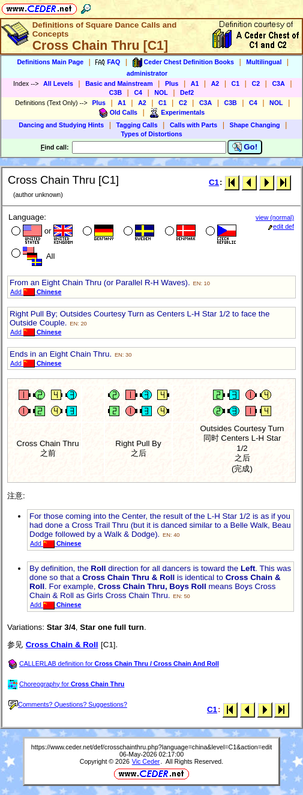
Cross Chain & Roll (62, 644)
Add (35, 291)
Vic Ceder (146, 761)
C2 (255, 83)
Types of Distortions (151, 134)
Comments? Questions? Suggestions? (67, 704)
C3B (115, 92)
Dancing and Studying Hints (61, 124)
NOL (161, 92)
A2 (215, 83)
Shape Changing (255, 124)
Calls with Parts (193, 124)
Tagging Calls (137, 124)
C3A (278, 83)
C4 (138, 92)
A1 (195, 83)
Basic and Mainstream (119, 83)
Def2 (187, 92)
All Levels (58, 83)
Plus (172, 83)
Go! (245, 147)
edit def (281, 226)
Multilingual (263, 61)
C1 (236, 83)
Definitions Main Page (50, 61)
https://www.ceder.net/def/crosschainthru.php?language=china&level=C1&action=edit (151, 747)
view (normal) (275, 217)
